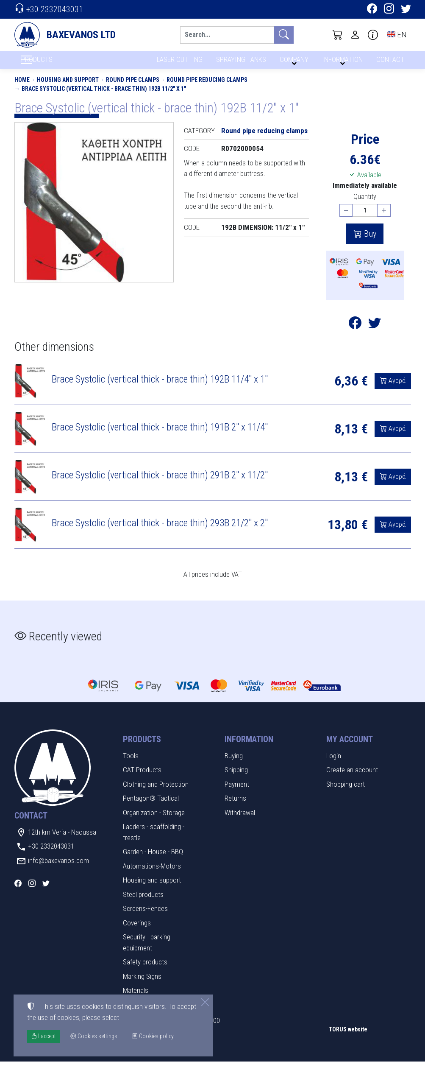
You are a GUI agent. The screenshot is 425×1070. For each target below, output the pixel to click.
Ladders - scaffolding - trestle (153, 841)
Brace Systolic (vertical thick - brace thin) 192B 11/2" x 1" (104, 97)
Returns (235, 807)
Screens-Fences (145, 917)
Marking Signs (142, 985)
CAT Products (142, 778)
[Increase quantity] (384, 219)
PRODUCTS (57, 64)
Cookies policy (153, 1036)
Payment (237, 792)
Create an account (352, 778)
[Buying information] (373, 34)
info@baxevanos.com (58, 869)
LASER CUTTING (177, 63)
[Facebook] (372, 10)
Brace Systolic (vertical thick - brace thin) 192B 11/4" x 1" (160, 388)
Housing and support (68, 88)
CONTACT (389, 63)
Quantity (364, 205)
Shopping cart (345, 792)
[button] (337, 35)
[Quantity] (365, 219)
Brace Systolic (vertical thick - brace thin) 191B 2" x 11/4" (160, 436)
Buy (369, 242)
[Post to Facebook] (355, 334)
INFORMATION (341, 63)
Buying (234, 764)
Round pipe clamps (132, 88)
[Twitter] (406, 10)
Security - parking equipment (146, 951)
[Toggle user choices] (355, 34)
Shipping (236, 778)
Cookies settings (42, 1057)
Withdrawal (240, 821)
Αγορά (396, 390)
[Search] (227, 35)
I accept (43, 1036)
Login (333, 764)
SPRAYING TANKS (239, 63)
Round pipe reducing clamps (207, 88)
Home (22, 88)
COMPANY (292, 63)
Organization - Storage (154, 821)
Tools (131, 764)
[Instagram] (389, 10)
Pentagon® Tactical (151, 807)
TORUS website (348, 1038)
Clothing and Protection (156, 792)
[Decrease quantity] (346, 219)
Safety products (145, 971)
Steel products (143, 903)
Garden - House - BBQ (153, 860)
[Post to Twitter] (374, 334)
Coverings (137, 931)
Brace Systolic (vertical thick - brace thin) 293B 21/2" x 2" (160, 532)
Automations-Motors (152, 874)
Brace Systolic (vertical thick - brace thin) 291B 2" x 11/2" (160, 484)
